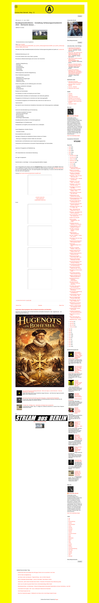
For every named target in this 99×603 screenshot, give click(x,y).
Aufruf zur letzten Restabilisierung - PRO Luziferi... (75, 220)
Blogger (56, 599)
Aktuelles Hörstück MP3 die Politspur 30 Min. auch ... (75, 251)
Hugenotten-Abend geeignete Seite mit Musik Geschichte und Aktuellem (33, 309)
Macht (69, 534)
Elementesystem (71, 524)
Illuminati (70, 530)
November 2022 (73, 157)
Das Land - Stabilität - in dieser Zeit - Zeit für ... (76, 236)
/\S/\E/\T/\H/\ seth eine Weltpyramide (78, 461)
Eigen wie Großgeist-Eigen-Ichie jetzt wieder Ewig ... (75, 298)
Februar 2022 (72, 326)
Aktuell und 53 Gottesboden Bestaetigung (75, 289)
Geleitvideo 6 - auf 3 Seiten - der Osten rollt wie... (75, 185)
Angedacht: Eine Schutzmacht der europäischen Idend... (76, 241)
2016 (70, 337)
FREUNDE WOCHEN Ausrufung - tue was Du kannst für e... (75, 283)
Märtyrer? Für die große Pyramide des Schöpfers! (75, 171)
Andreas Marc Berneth (73, 115)
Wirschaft (70, 556)
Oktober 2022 (72, 158)
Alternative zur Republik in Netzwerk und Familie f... (75, 173)
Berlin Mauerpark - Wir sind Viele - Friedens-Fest (75, 301)
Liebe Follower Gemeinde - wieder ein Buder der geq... (75, 273)
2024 (70, 150)
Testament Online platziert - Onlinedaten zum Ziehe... (75, 259)
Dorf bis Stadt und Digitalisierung (24, 574)
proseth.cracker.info (40, 197)
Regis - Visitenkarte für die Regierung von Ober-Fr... (75, 210)
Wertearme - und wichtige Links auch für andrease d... (76, 213)
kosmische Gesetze (72, 533)
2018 (70, 334)
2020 (70, 330)
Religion (70, 545)
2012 (70, 344)
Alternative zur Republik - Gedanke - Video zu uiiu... (75, 248)
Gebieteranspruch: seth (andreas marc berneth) (75, 196)
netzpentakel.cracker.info (40, 200)
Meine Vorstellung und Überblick (74, 99)
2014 (70, 341)
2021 (70, 329)
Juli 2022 (72, 164)
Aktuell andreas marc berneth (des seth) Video (75, 193)
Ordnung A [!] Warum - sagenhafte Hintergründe (75, 168)
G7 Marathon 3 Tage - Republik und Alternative (76, 179)
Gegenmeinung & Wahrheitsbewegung (74, 233)
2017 (70, 336)
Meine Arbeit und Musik (73, 96)
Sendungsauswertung (72, 548)
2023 (70, 152)
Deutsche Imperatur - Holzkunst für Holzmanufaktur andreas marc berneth (78, 410)
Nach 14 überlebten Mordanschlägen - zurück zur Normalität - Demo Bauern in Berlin (35, 579)
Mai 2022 (72, 321)
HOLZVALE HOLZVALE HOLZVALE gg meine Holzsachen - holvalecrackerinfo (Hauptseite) (41, 398)
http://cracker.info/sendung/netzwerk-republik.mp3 (30, 173)
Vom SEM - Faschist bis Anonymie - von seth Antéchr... (74, 229)
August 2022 (72, 162)
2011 (70, 346)
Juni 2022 (72, 165)
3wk (69, 518)
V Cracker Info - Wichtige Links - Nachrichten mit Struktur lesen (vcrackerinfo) (38, 405)
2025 (70, 148)
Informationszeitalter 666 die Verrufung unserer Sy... (75, 201)
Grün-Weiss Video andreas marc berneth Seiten (75, 287)
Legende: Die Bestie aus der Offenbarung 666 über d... (75, 276)
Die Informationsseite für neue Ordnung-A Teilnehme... (75, 262)
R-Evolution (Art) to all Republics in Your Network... (76, 224)
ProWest (70, 544)
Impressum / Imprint (72, 103)
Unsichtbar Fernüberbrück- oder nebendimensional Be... (76, 312)
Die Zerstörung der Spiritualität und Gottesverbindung (76, 265)
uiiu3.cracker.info (40, 198)
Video (69, 554)
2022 (70, 154)
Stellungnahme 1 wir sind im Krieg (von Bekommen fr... (75, 303)
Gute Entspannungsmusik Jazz (24, 590)
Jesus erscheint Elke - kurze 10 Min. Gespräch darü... (76, 215)
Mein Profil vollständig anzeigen (73, 135)
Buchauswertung (71, 521)
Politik (69, 542)
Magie (69, 536)
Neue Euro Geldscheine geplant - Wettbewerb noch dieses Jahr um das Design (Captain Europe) (75, 65)
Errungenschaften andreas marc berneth (75, 309)
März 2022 (72, 325)
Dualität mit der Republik (74, 217)
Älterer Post (61, 305)
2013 (70, 342)
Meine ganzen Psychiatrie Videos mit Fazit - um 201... (76, 268)
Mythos (69, 539)
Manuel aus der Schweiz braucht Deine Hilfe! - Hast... (76, 256)
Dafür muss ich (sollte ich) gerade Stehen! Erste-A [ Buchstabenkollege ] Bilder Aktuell (75, 60)
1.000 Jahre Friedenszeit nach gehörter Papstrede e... (76, 204)
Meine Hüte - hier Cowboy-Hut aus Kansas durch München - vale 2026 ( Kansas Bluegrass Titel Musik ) (75, 54)
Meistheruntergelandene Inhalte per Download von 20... (76, 199)
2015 (70, 339)
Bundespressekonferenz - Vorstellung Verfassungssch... (75, 279)
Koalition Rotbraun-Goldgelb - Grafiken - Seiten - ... (75, 190)
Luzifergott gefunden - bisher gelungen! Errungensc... (75, 226)
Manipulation (70, 538)
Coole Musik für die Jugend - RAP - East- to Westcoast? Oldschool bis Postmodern (34, 588)
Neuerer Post (18, 305)
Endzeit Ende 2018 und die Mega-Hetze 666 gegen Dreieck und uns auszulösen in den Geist (36, 572)
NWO (69, 541)
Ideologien (70, 529)
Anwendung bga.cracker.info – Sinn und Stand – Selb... (76, 295)
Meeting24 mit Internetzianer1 (74, 98)
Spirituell (70, 553)
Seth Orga (70, 550)
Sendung (70, 547)
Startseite (40, 305)
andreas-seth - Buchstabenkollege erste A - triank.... (76, 244)
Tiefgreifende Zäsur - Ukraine (75, 319)
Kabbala (70, 531)
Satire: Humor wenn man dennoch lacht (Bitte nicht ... (76, 317)
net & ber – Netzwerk (72, 86)
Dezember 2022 (73, 155)
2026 (70, 147)
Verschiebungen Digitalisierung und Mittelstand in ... (76, 292)
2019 (70, 332)
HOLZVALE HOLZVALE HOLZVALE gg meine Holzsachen (75, 82)
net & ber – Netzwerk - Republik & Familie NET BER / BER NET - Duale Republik (78, 383)
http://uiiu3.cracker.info (58, 168)
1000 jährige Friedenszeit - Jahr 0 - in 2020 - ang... (76, 207)
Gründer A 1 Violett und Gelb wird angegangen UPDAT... (75, 306)
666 (69, 519)
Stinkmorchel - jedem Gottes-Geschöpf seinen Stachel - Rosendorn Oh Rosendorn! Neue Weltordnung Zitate (39, 581)
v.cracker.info (61, 49)
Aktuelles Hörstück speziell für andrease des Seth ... (75, 254)
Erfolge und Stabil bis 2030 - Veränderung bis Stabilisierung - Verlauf (78, 449)
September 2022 (73, 160)
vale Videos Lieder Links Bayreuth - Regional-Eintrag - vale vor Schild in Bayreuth (34, 577)
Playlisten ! (70, 95)
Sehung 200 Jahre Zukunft (73, 88)
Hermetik (70, 527)
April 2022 (72, 323)
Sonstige (70, 551)
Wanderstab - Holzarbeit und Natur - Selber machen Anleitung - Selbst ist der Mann (78, 437)
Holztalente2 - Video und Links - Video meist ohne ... (76, 176)
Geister (69, 525)
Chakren (70, 522)
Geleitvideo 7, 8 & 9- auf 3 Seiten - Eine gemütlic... (75, 182)
